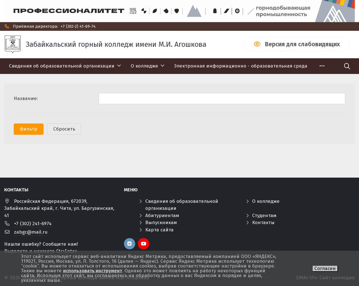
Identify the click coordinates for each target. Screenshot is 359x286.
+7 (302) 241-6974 (33, 224)
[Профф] (179, 11)
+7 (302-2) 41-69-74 (78, 26)
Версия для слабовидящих (302, 44)
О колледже (266, 201)
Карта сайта (159, 230)
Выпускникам (161, 222)
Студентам (264, 215)
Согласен (325, 268)
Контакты (263, 222)
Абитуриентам (162, 215)
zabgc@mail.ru (30, 232)
